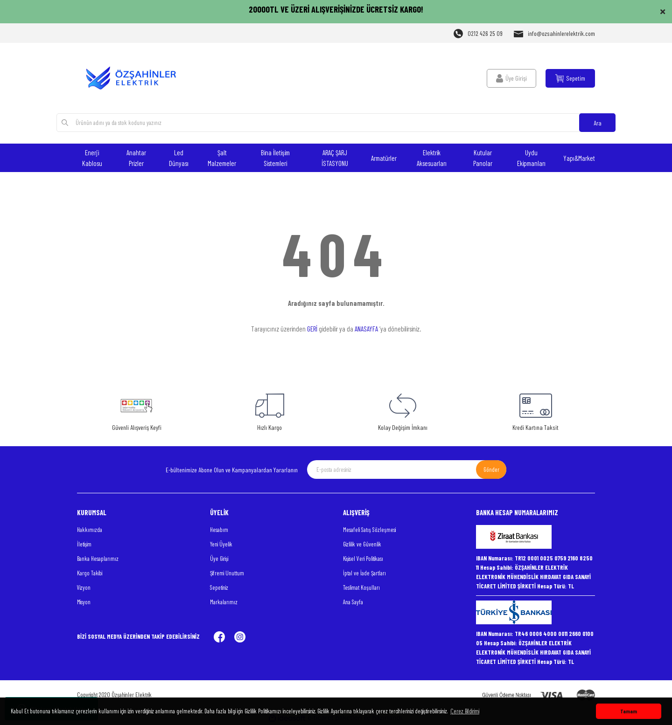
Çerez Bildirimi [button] (464, 711)
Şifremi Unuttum (227, 573)
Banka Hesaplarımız (98, 558)
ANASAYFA (366, 329)
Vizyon (84, 587)
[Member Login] (511, 78)
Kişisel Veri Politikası (363, 558)
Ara (598, 123)
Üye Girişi (219, 558)
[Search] (336, 122)
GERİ (312, 329)
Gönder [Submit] (491, 469)
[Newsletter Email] (406, 469)
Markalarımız (224, 602)
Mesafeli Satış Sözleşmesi (369, 529)
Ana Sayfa (353, 602)
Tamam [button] (628, 711)
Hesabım (219, 529)
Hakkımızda (89, 529)
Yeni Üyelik (221, 544)
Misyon (84, 602)
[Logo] (136, 78)
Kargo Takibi (89, 573)
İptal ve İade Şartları (364, 573)
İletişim (84, 544)
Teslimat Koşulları (361, 587)
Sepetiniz (219, 587)
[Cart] (570, 78)
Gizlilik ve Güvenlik (362, 544)
